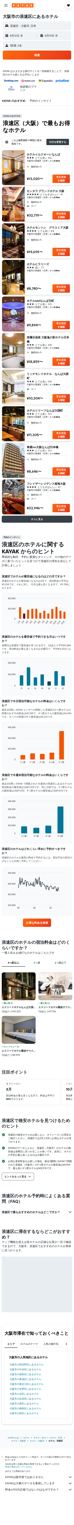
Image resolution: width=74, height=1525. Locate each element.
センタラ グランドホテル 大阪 (45, 191)
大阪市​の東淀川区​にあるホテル (27, 1384)
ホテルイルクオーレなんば (43, 154)
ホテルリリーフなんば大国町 (45, 410)
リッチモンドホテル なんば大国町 (47, 376)
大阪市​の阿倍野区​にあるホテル (27, 1364)
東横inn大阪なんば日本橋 (42, 447)
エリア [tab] (11, 1344)
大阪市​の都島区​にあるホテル (25, 1408)
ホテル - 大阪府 (18, 1440)
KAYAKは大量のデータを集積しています (38, 1483)
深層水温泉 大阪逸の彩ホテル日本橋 (48, 339)
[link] (37, 923)
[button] (6, 5)
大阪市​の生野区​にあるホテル (25, 1388)
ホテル (26, 1437)
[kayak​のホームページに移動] (23, 5)
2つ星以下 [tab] (60, 962)
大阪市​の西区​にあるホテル (24, 1413)
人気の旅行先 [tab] (50, 1344)
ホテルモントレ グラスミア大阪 (47, 227)
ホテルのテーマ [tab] (29, 1344)
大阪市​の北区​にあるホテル (24, 1393)
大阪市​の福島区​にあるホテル (25, 1374)
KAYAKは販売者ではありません (38, 1477)
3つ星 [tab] (37, 962)
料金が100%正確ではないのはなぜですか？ (38, 1490)
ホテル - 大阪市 (37, 1440)
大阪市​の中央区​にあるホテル (25, 1369)
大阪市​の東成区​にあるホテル (25, 1379)
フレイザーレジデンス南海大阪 (46, 483)
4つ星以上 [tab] (13, 962)
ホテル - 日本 (56, 1437)
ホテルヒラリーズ (38, 264)
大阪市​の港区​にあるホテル (24, 1403)
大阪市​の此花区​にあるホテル (25, 1398)
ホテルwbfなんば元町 (40, 300)
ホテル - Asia (40, 1437)
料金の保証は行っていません (18, 1466)
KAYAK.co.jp (13, 1437)
